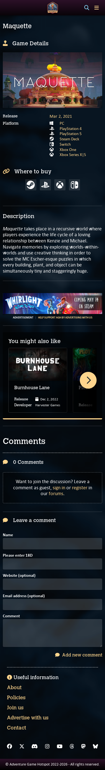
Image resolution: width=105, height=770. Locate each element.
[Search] (87, 7)
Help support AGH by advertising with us (65, 317)
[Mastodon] (83, 746)
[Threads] (72, 746)
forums (56, 493)
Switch (65, 144)
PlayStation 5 (71, 133)
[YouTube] (59, 746)
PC (62, 123)
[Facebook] (9, 746)
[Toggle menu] (96, 8)
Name (8, 535)
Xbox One (68, 149)
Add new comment (78, 655)
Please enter (17, 555)
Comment (11, 616)
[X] (21, 746)
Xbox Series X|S (73, 154)
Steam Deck (69, 138)
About (14, 687)
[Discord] (34, 746)
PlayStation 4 (71, 128)
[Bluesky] (95, 746)
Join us (15, 708)
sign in (59, 488)
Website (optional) (19, 575)
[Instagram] (47, 746)
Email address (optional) (24, 596)
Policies (16, 698)
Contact (16, 728)
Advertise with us (27, 718)
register (79, 488)
